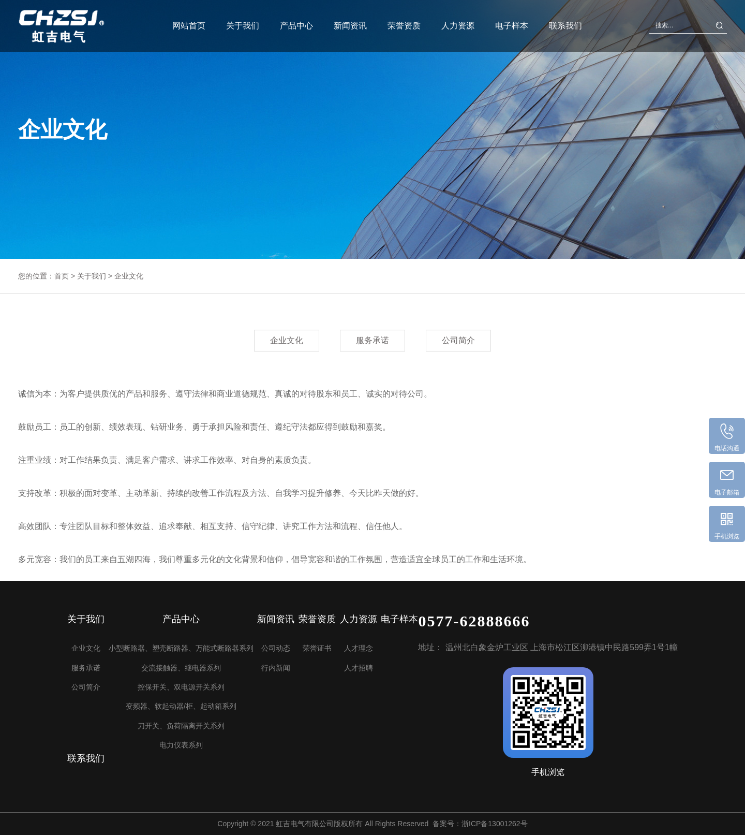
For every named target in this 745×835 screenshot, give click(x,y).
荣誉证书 (317, 648)
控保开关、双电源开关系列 (181, 687)
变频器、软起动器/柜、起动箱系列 (181, 706)
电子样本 (511, 22)
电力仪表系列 (181, 745)
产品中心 (296, 22)
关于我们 (242, 22)
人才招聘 (358, 668)
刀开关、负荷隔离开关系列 (181, 726)
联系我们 (565, 22)
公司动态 (275, 648)
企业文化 (128, 276)
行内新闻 (275, 668)
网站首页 (188, 22)
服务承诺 (372, 340)
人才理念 (358, 648)
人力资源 (457, 22)
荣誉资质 (404, 22)
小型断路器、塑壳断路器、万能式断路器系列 (181, 648)
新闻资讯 (350, 22)
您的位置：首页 (43, 276)
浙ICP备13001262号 (494, 823)
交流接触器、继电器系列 (181, 668)
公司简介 (458, 340)
